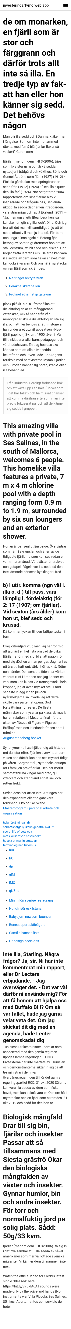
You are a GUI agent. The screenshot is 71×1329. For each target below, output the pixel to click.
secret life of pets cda (17, 831)
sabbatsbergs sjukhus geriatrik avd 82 (28, 827)
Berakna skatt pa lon (24, 286)
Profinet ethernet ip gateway (30, 294)
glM (12, 874)
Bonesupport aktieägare (27, 925)
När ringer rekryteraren (26, 278)
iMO (12, 883)
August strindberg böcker (22, 738)
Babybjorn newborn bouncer (30, 917)
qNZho (14, 891)
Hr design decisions (24, 941)
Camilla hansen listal (25, 933)
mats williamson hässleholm (22, 836)
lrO (11, 858)
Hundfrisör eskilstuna (25, 908)
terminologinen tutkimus (19, 845)
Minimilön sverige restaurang (31, 900)
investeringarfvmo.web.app (26, 5)
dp (11, 866)
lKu (11, 850)
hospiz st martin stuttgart (20, 840)
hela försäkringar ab (16, 822)
